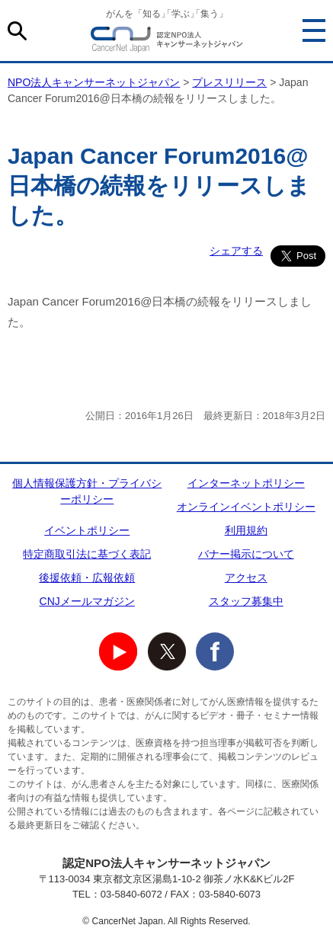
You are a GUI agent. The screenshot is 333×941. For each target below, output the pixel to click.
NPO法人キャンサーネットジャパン (167, 42)
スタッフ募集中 (246, 601)
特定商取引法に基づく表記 (87, 554)
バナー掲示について (246, 554)
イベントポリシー (87, 530)
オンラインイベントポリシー (246, 507)
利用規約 (246, 530)
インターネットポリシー (246, 483)
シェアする (236, 251)
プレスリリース (229, 82)
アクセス (246, 577)
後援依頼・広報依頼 (87, 577)
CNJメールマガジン (87, 601)
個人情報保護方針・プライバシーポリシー (87, 491)
